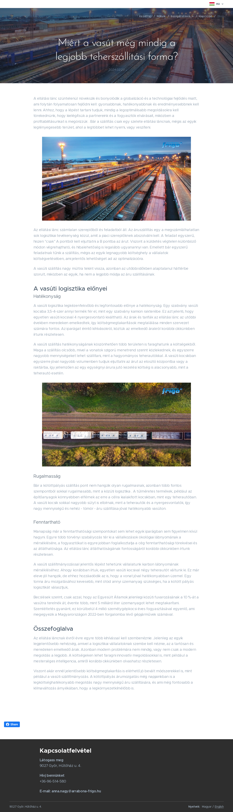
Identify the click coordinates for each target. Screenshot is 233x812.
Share (12, 724)
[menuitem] (146, 16)
